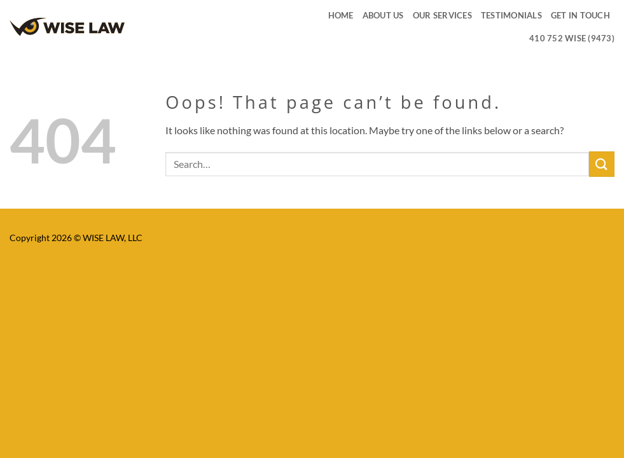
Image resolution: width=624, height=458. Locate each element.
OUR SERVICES (442, 15)
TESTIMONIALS (511, 15)
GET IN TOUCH (580, 15)
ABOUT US (383, 15)
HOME (341, 15)
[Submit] (601, 163)
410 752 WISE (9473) (571, 38)
